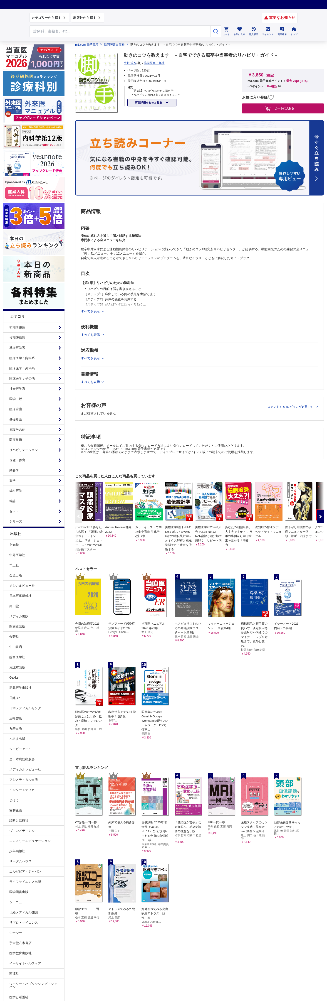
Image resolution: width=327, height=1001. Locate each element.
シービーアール (20, 749)
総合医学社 (17, 657)
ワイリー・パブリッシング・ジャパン (33, 985)
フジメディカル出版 (23, 779)
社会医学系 (17, 388)
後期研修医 (17, 337)
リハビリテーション (23, 450)
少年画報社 (17, 851)
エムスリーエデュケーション (30, 841)
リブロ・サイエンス (23, 922)
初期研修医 (17, 327)
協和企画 (15, 810)
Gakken (14, 677)
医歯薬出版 (17, 626)
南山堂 (14, 606)
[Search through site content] (120, 31)
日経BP (14, 698)
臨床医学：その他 (22, 378)
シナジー (15, 933)
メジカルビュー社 (22, 585)
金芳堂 (14, 636)
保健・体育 (17, 460)
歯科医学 (15, 491)
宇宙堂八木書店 (20, 943)
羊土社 (14, 565)
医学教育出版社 (20, 953)
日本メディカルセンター (26, 708)
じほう (14, 800)
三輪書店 (15, 718)
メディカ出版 (18, 616)
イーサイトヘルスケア (25, 963)
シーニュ (15, 902)
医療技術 (15, 440)
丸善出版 (15, 728)
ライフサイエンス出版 (25, 881)
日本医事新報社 (20, 596)
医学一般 (15, 399)
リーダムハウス (20, 861)
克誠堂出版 (17, 667)
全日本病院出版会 (22, 759)
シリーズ (15, 521)
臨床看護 (15, 409)
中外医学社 (17, 555)
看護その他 (17, 429)
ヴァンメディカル (22, 830)
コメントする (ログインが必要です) (291, 406)
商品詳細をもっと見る (149, 102)
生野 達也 (130, 63)
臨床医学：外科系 (22, 368)
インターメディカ (22, 790)
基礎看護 (15, 419)
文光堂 (14, 545)
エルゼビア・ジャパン (25, 871)
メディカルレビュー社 (25, 769)
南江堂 (14, 973)
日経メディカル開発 (23, 912)
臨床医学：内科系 (22, 358)
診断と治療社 (18, 820)
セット (14, 511)
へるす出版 (17, 739)
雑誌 (12, 501)
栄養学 (14, 470)
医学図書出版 (18, 892)
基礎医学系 (17, 348)
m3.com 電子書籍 (86, 44)
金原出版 (15, 575)
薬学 (12, 480)
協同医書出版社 (114, 44)
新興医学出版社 (20, 687)
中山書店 (15, 647)
